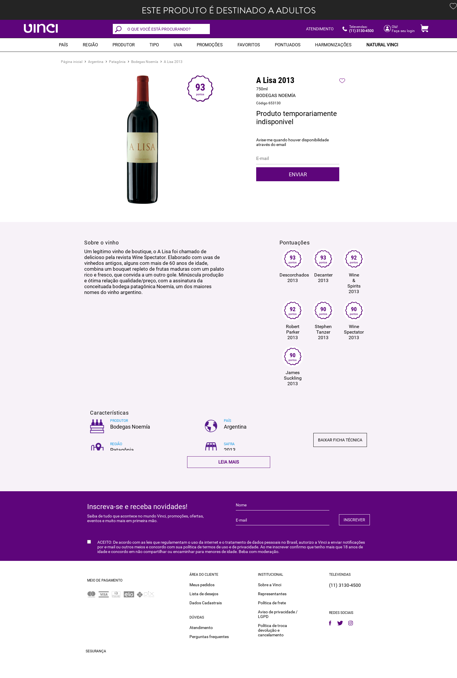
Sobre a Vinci (269, 584)
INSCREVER (354, 519)
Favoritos (249, 44)
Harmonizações (333, 44)
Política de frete (272, 602)
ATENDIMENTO (320, 29)
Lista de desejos (203, 593)
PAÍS (63, 44)
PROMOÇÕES (210, 44)
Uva (178, 44)
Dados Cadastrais (205, 602)
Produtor (124, 44)
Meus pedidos (202, 584)
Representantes (272, 593)
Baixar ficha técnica (340, 440)
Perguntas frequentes (209, 636)
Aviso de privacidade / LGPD (278, 614)
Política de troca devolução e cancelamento (272, 630)
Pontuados (287, 44)
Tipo (154, 44)
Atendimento (201, 627)
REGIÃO (90, 44)
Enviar (298, 174)
